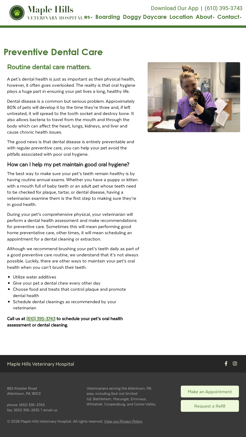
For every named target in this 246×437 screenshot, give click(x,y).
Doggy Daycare (145, 16)
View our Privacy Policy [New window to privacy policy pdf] (123, 421)
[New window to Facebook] (226, 364)
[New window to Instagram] (235, 364)
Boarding (107, 16)
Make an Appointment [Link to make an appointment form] (210, 391)
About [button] (205, 16)
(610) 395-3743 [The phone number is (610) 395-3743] (223, 8)
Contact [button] (229, 16)
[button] (46, 12)
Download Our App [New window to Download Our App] (174, 8)
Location (181, 16)
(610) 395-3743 (40, 318)
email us (50, 410)
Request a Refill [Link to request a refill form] (209, 405)
